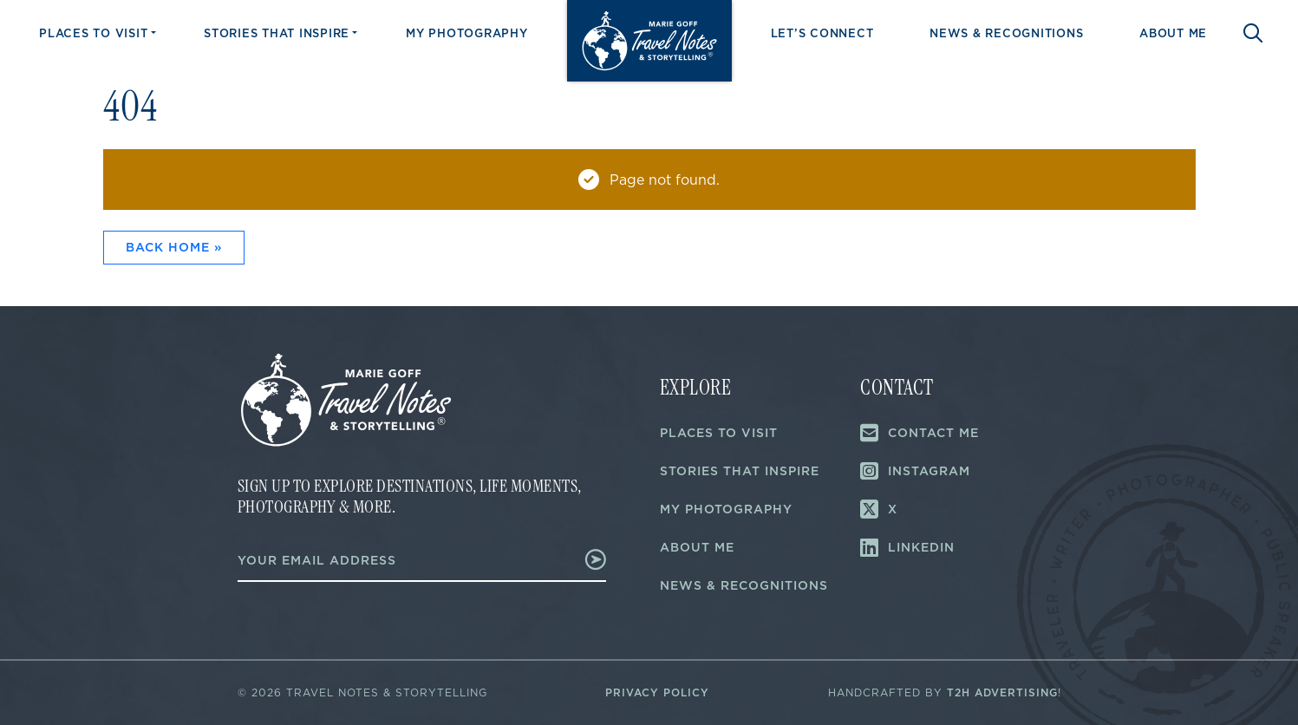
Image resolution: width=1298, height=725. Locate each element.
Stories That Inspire (276, 33)
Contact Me (919, 432)
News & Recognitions (1006, 33)
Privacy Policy (657, 692)
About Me (1173, 33)
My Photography (467, 33)
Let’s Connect (822, 33)
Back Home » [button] (174, 247)
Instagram (915, 470)
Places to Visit (93, 33)
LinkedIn (907, 547)
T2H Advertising (1002, 692)
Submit (587, 559)
